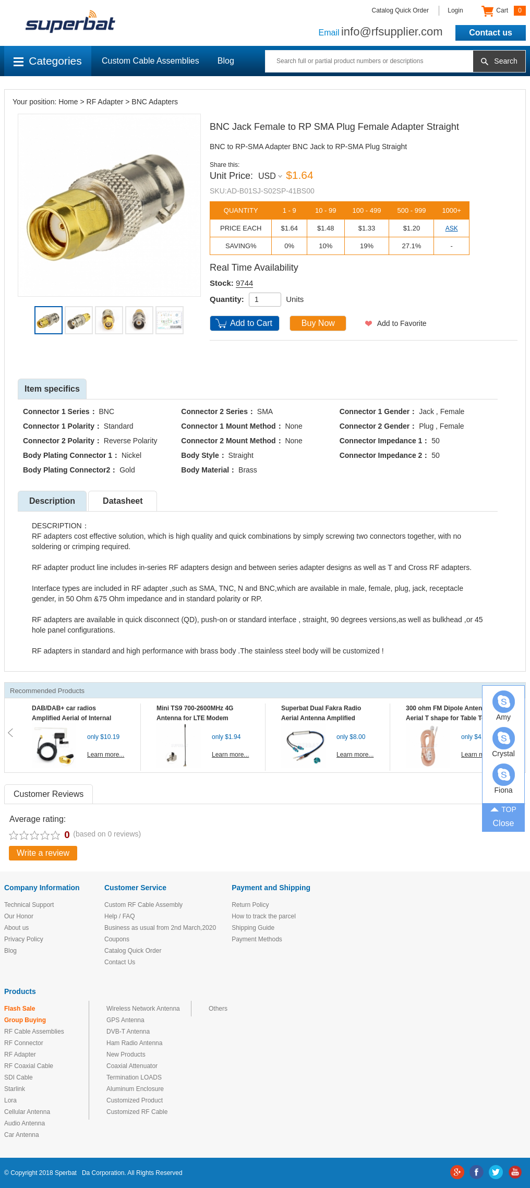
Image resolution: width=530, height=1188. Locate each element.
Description (52, 500)
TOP (503, 808)
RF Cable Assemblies (34, 1031)
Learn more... (105, 754)
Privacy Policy (23, 939)
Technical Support (29, 904)
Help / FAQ (119, 916)
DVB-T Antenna (128, 1031)
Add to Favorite (402, 323)
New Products (126, 1054)
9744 (244, 282)
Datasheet (122, 500)
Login (455, 10)
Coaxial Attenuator (132, 1066)
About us (16, 927)
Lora (10, 1100)
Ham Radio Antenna (134, 1043)
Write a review (43, 852)
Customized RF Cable (136, 1112)
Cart (503, 11)
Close (503, 823)
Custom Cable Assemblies (150, 60)
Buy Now (318, 323)
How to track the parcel (264, 916)
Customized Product (134, 1100)
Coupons (116, 939)
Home (68, 102)
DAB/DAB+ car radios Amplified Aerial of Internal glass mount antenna (71, 718)
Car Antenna (21, 1134)
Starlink (14, 1089)
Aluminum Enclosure (135, 1089)
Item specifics (52, 388)
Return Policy (250, 904)
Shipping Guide (253, 927)
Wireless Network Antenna (143, 1008)
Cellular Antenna (27, 1112)
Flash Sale (19, 1008)
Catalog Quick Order (400, 10)
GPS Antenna (125, 1020)
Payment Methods (257, 939)
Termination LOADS (134, 1077)
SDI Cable (18, 1077)
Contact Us (119, 962)
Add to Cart (251, 323)
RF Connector (23, 1043)
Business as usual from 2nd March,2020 (160, 927)
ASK (451, 228)
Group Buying (25, 1020)
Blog (226, 60)
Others (218, 1008)
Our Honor (18, 916)
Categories (48, 61)
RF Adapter (105, 102)
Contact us (490, 32)
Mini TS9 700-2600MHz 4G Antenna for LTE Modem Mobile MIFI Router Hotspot (197, 718)
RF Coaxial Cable (28, 1066)
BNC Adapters (154, 102)
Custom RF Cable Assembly (143, 904)
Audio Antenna (24, 1123)
